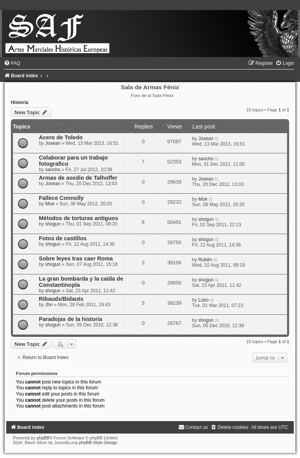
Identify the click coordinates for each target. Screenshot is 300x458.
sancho (52, 169)
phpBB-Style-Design (98, 442)
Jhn (49, 304)
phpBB (43, 437)
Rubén (205, 259)
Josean (52, 143)
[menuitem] (12, 63)
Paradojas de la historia (70, 319)
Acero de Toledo (61, 137)
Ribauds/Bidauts (61, 299)
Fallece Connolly (61, 198)
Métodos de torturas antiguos (78, 218)
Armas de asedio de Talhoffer (78, 178)
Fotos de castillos (63, 238)
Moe (49, 203)
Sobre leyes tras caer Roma (76, 258)
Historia (19, 102)
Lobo (203, 300)
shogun (53, 224)
